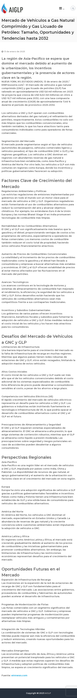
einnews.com (19, 675)
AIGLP (48, 693)
